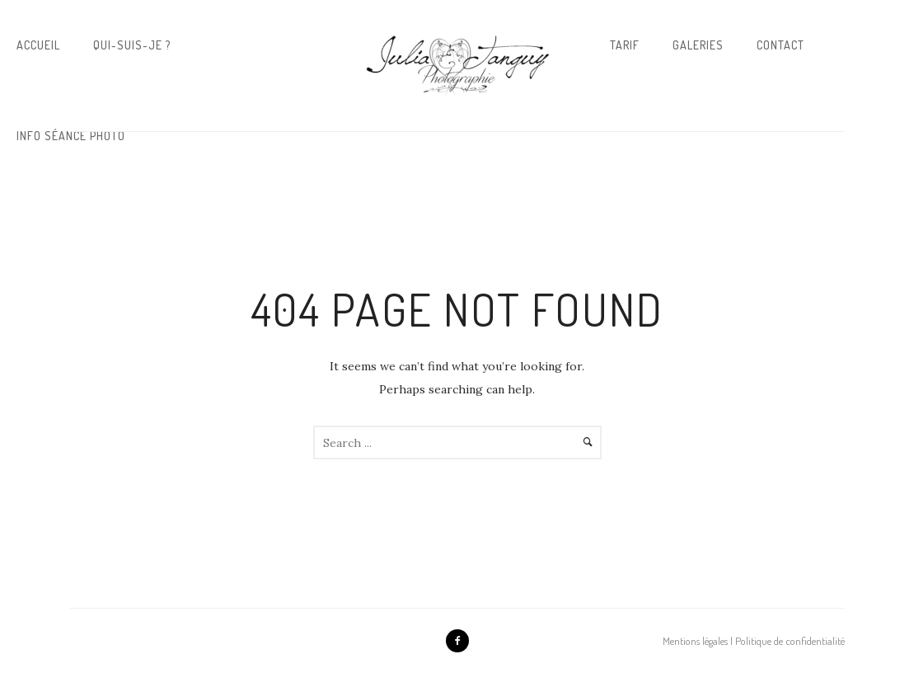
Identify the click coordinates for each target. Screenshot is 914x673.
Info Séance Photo (70, 136)
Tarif (625, 45)
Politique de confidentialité (790, 640)
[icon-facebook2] (457, 640)
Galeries (698, 45)
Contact (780, 45)
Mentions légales (695, 640)
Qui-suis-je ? (132, 45)
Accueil (38, 45)
